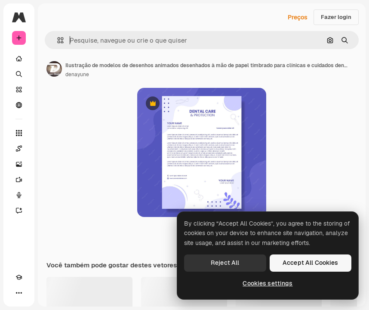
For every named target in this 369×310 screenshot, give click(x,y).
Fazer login (336, 17)
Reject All (225, 263)
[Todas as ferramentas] (19, 133)
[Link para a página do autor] (54, 69)
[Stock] (19, 89)
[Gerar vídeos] (19, 179)
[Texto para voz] (19, 195)
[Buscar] (19, 74)
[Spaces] (19, 148)
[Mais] (19, 293)
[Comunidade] (19, 105)
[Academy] (19, 277)
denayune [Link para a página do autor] (77, 74)
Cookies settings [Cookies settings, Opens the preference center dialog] (267, 283)
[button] (57, 40)
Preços (298, 17)
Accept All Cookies (310, 263)
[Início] (19, 58)
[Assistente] (19, 210)
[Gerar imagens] (19, 164)
